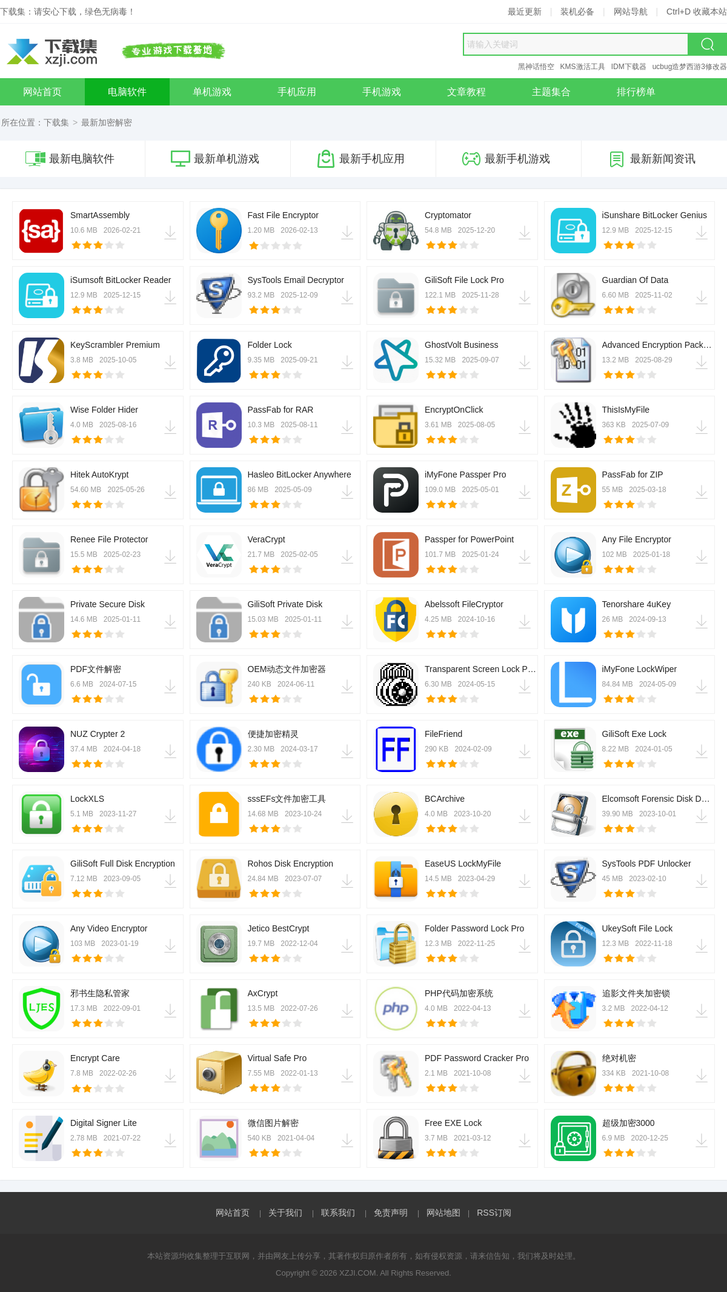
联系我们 (338, 1212)
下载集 (56, 122)
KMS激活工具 (582, 66)
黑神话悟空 (536, 66)
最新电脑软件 (70, 159)
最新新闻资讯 (651, 159)
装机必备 (577, 11)
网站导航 (631, 11)
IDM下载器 (628, 66)
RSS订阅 (494, 1212)
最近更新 (525, 11)
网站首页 (233, 1212)
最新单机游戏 (215, 159)
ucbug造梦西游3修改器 (689, 66)
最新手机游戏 (506, 159)
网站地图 (443, 1212)
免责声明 (391, 1212)
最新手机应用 (360, 159)
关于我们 (285, 1212)
